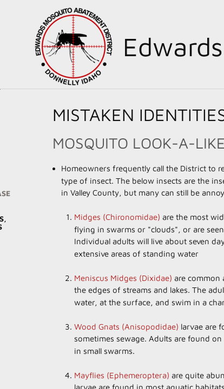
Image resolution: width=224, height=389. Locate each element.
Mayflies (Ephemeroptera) (121, 375)
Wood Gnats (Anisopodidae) (126, 326)
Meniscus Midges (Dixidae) (123, 278)
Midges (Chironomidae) (117, 217)
